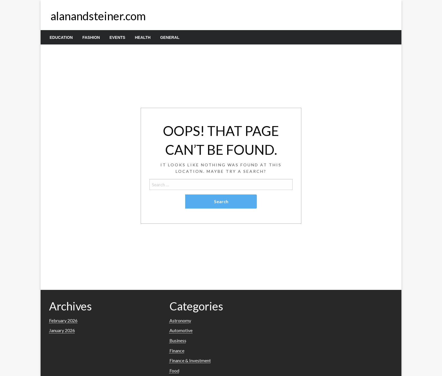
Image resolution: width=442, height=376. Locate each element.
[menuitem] (61, 37)
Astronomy (180, 320)
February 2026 (63, 320)
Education (61, 37)
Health (143, 37)
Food (174, 370)
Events (117, 37)
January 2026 (62, 330)
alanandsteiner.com (98, 16)
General (169, 37)
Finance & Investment (190, 360)
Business (177, 340)
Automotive (181, 330)
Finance (176, 350)
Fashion (91, 37)
